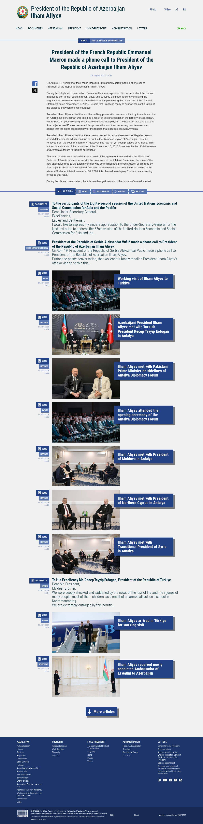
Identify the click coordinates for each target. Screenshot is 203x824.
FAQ (112, 815)
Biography (56, 752)
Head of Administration (132, 746)
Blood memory (23, 777)
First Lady (56, 755)
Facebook (173, 15)
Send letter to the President (169, 746)
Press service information (107, 40)
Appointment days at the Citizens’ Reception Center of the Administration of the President (169, 756)
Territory (20, 752)
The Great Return (24, 774)
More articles (104, 711)
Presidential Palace (130, 752)
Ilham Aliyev (46, 15)
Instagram (161, 15)
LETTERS (142, 28)
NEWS (19, 28)
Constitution (22, 758)
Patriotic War (22, 771)
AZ (176, 9)
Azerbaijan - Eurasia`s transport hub (29, 785)
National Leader (23, 746)
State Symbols (23, 762)
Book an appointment (166, 763)
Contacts (126, 755)
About (136, 815)
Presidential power (59, 746)
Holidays (20, 765)
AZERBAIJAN (55, 28)
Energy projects (23, 781)
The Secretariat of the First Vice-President (98, 747)
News (89, 755)
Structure (126, 749)
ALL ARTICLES (65, 191)
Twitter (179, 15)
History (20, 749)
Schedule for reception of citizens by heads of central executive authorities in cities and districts (169, 770)
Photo (153, 9)
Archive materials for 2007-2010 (172, 815)
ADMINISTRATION (122, 28)
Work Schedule (58, 749)
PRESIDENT (74, 28)
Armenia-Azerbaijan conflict (28, 768)
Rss (184, 15)
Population (21, 755)
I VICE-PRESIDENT (96, 28)
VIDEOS (121, 191)
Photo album (22, 798)
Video (167, 9)
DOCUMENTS (35, 28)
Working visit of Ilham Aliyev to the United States (29, 794)
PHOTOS (140, 191)
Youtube (168, 15)
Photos (90, 758)
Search (181, 28)
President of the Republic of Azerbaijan (78, 8)
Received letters (164, 749)
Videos (90, 761)
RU (184, 9)
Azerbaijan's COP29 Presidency (29, 790)
